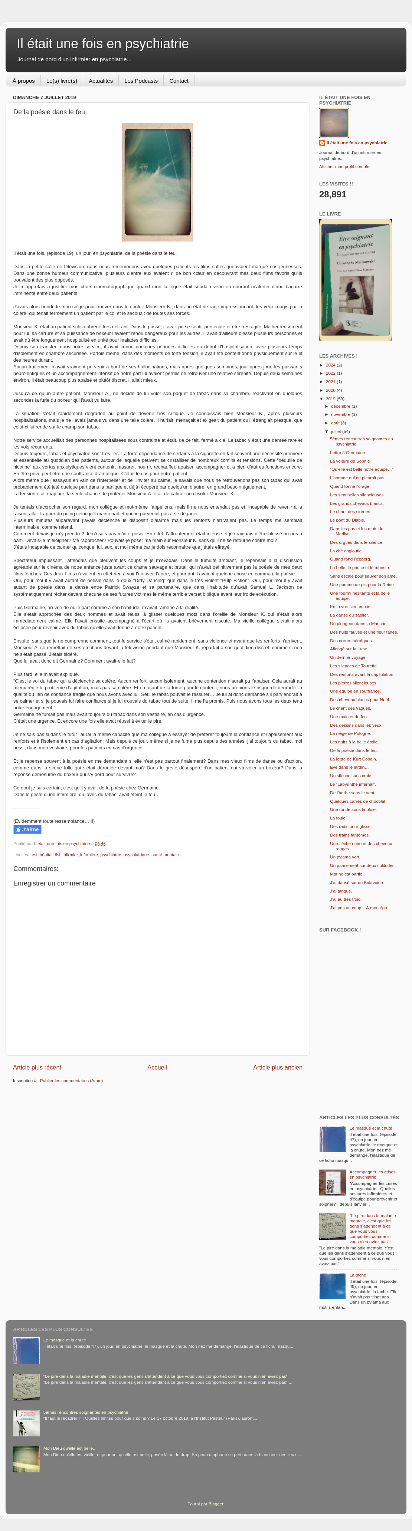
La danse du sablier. (349, 614)
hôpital (46, 854)
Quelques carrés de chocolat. (358, 801)
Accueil (157, 1067)
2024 (331, 364)
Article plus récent (37, 1067)
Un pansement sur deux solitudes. (363, 865)
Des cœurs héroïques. (351, 640)
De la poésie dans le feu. (354, 750)
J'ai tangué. (341, 890)
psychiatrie (111, 854)
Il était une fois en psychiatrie (103, 43)
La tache (358, 1274)
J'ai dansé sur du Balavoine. (357, 882)
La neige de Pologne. (350, 733)
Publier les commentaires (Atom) (71, 1080)
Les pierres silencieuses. (353, 682)
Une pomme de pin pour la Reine (362, 584)
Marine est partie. (346, 873)
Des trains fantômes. (350, 834)
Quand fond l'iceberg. (350, 558)
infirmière (89, 854)
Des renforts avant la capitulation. (362, 674)
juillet (336, 431)
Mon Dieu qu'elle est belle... (70, 1448)
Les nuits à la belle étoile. (354, 741)
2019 (331, 398)
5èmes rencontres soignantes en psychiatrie (85, 1412)
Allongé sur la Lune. (349, 648)
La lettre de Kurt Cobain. (353, 758)
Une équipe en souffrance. (355, 691)
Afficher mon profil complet (344, 166)
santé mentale (165, 854)
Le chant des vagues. (350, 708)
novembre (341, 414)
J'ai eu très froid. (346, 899)
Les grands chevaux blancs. (357, 503)
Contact (179, 81)
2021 (331, 381)
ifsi (57, 854)
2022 (331, 373)
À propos (24, 81)
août (336, 422)
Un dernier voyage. (348, 657)
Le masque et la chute (371, 1128)
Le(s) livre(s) (61, 81)
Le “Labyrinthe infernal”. (353, 784)
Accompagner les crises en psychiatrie (373, 1174)
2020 (331, 390)
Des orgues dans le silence (356, 542)
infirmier (70, 854)
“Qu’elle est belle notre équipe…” (361, 469)
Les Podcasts (141, 81)
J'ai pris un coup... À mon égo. (359, 907)
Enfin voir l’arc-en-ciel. (351, 606)
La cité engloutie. (346, 550)
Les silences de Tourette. (354, 665)
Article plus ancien (278, 1067)
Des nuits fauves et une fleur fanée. (364, 632)
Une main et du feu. (349, 716)
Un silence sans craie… (353, 775)
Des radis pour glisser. (351, 826)
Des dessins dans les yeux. (356, 725)
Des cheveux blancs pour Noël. (360, 699)
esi (34, 854)
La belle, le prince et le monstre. (361, 567)
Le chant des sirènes (350, 511)
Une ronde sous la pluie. (353, 809)
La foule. (338, 817)
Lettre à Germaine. (348, 452)
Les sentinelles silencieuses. (357, 494)
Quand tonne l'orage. (350, 486)
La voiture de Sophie (350, 461)
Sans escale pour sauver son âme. (363, 576)
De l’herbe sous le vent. (352, 792)
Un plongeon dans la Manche (358, 623)
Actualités (101, 81)
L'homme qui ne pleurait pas (357, 477)
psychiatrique (136, 854)
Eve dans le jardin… (349, 767)
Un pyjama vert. (345, 856)
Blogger (216, 1503)
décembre (341, 406)
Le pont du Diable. (347, 520)
